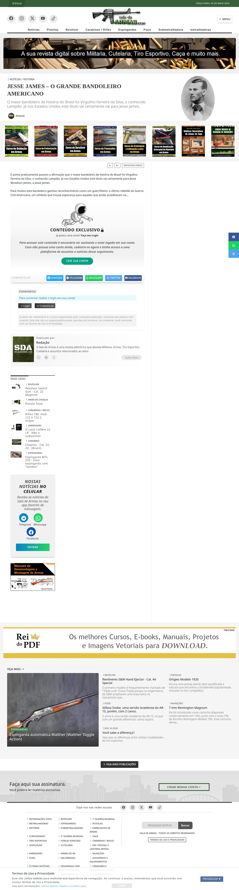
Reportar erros (133, 165)
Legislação (34, 845)
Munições (97, 853)
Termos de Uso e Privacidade (167, 839)
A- (110, 165)
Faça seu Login (89, 235)
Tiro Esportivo (36, 840)
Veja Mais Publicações (119, 764)
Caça (94, 836)
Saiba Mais (131, 357)
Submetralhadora (170, 29)
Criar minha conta (184, 787)
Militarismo (66, 857)
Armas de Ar (66, 853)
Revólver (72, 29)
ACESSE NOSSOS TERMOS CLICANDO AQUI (63, 886)
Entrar (16, 3)
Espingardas (127, 29)
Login (25, 306)
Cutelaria (65, 845)
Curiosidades (35, 836)
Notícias (34, 29)
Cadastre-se (45, 306)
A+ (117, 165)
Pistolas (52, 29)
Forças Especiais (69, 840)
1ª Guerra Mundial (102, 819)
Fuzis (147, 29)
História (32, 828)
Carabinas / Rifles (98, 29)
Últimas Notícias (38, 866)
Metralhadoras (37, 823)
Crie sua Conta (77, 260)
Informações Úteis (39, 819)
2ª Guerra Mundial (70, 836)
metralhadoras (200, 29)
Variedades (34, 853)
